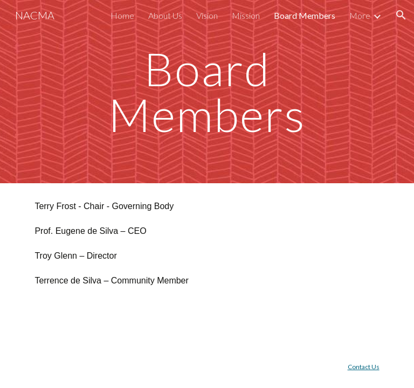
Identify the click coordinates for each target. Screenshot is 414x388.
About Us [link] (165, 15)
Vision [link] (207, 15)
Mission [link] (246, 15)
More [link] (359, 15)
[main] (207, 91)
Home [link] (122, 15)
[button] (401, 15)
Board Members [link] (304, 15)
